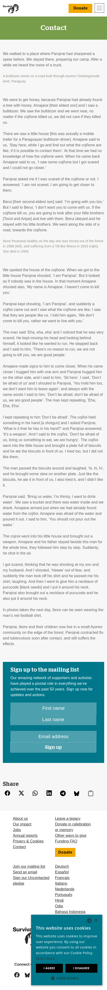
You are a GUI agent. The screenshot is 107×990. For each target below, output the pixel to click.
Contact (19, 847)
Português (63, 895)
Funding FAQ (66, 841)
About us (20, 819)
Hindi (59, 900)
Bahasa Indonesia (70, 912)
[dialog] (66, 950)
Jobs (17, 830)
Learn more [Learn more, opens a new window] (45, 958)
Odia (59, 906)
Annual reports (25, 835)
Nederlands (64, 889)
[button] (67, 978)
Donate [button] (80, 8)
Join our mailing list (29, 866)
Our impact (22, 824)
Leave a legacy (68, 819)
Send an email (25, 872)
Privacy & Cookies (28, 841)
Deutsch (62, 866)
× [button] (96, 920)
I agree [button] (49, 968)
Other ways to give (71, 835)
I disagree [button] (81, 968)
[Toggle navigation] (99, 8)
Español (62, 872)
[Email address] (53, 736)
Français (62, 878)
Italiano (61, 883)
